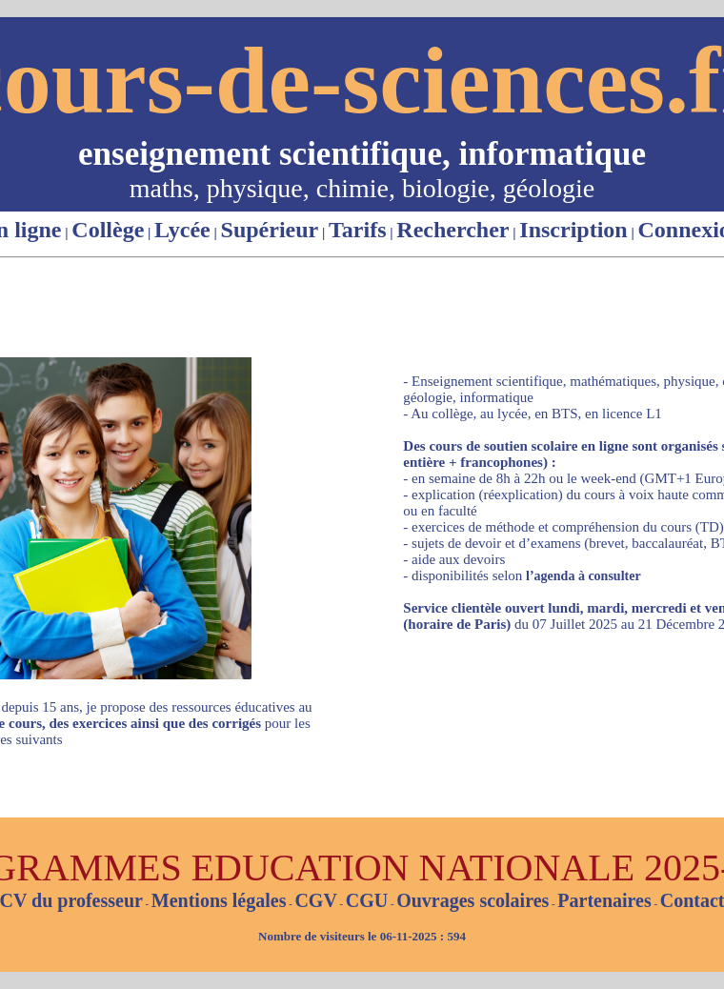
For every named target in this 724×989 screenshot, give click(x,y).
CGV (315, 900)
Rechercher (452, 229)
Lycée (182, 229)
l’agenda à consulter (583, 576)
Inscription (573, 229)
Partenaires (604, 900)
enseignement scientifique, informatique (362, 153)
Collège (107, 229)
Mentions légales (219, 900)
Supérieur (270, 229)
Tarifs (357, 229)
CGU (367, 900)
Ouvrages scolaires (472, 900)
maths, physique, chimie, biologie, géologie (362, 188)
